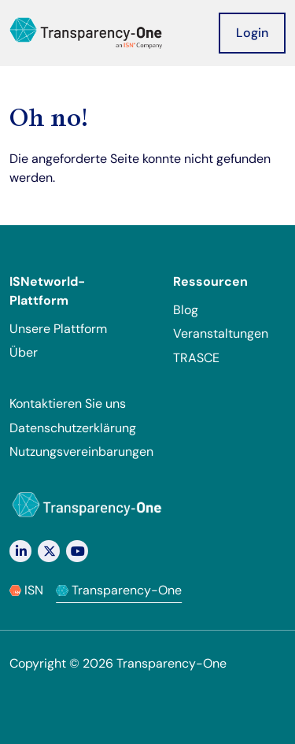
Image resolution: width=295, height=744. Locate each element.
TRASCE (196, 358)
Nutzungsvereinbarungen (81, 451)
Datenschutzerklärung (72, 428)
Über (23, 352)
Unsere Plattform (58, 328)
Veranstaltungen (220, 333)
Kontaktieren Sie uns (67, 403)
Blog (185, 310)
